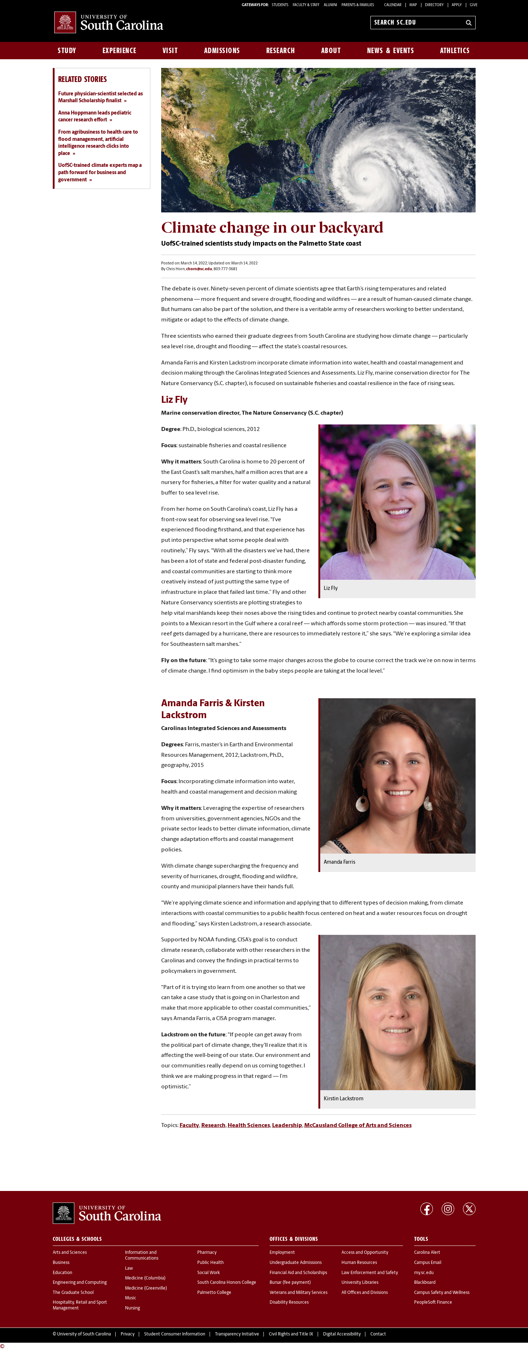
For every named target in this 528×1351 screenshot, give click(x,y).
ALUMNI (330, 5)
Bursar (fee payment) (290, 1283)
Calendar (393, 5)
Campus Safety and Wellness (441, 1293)
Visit (170, 50)
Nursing (132, 1308)
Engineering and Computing (80, 1283)
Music (130, 1298)
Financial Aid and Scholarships (298, 1273)
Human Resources (359, 1263)
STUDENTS (280, 5)
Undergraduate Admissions (296, 1263)
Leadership (287, 1125)
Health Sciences (249, 1125)
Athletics (455, 50)
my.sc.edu (424, 1273)
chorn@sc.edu (199, 269)
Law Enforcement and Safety (370, 1273)
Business (61, 1263)
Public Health (210, 1263)
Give (473, 5)
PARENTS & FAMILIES (358, 5)
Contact (378, 1334)
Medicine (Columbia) (145, 1278)
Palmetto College (214, 1293)
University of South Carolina (84, 1334)
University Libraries (360, 1283)
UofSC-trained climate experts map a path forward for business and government (100, 172)
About (331, 50)
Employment (282, 1253)
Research (280, 50)
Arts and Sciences (70, 1253)
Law (129, 1268)
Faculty (189, 1125)
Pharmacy (206, 1253)
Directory (434, 5)
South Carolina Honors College (226, 1283)
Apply (457, 5)
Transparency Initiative (237, 1334)
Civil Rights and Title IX (291, 1334)
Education (62, 1273)
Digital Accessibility (342, 1334)
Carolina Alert (427, 1253)
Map (413, 5)
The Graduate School (73, 1293)
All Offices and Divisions (365, 1293)
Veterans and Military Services (298, 1293)
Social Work (208, 1273)
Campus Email (427, 1263)
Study (67, 50)
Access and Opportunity (365, 1253)
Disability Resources (289, 1302)
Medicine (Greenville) (146, 1288)
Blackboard (424, 1283)
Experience (120, 50)
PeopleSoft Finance (433, 1302)
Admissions (222, 50)
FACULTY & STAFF (306, 5)
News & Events (391, 50)
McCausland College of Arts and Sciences (358, 1125)
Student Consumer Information (174, 1334)
